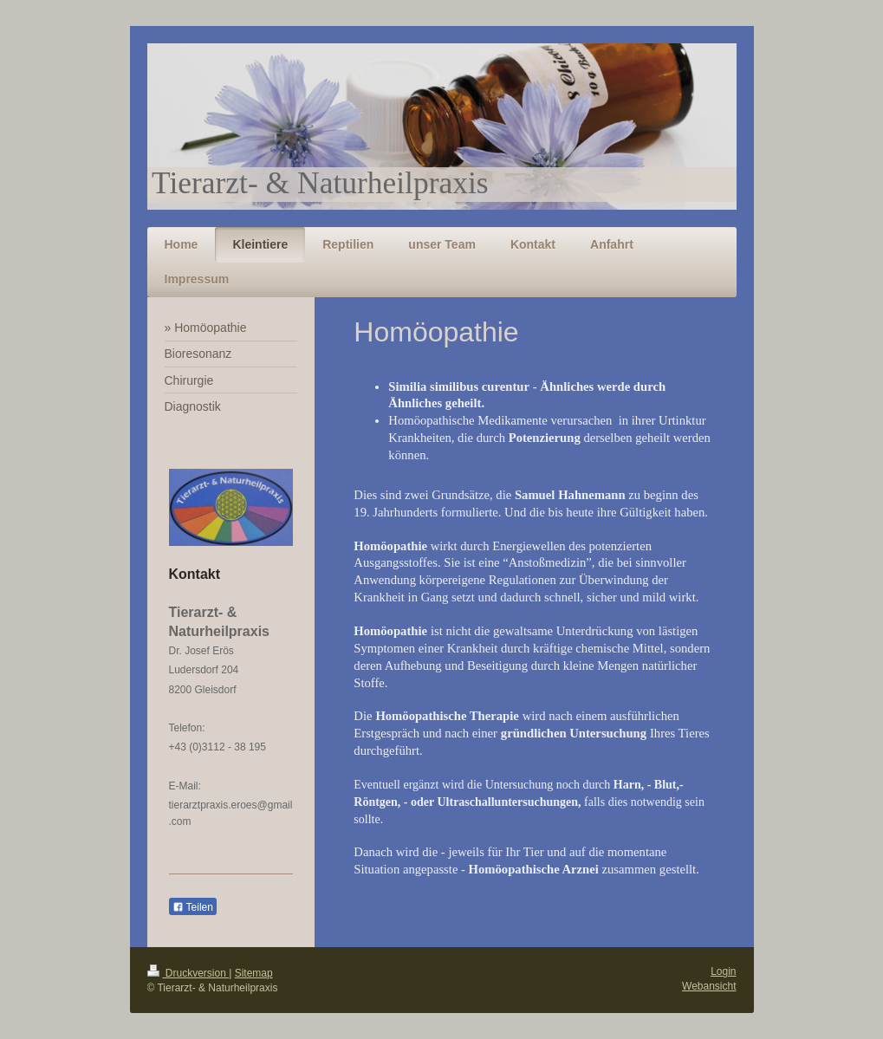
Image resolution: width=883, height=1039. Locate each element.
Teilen (192, 907)
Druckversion (188, 973)
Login (723, 971)
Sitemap (254, 973)
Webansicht (709, 986)
